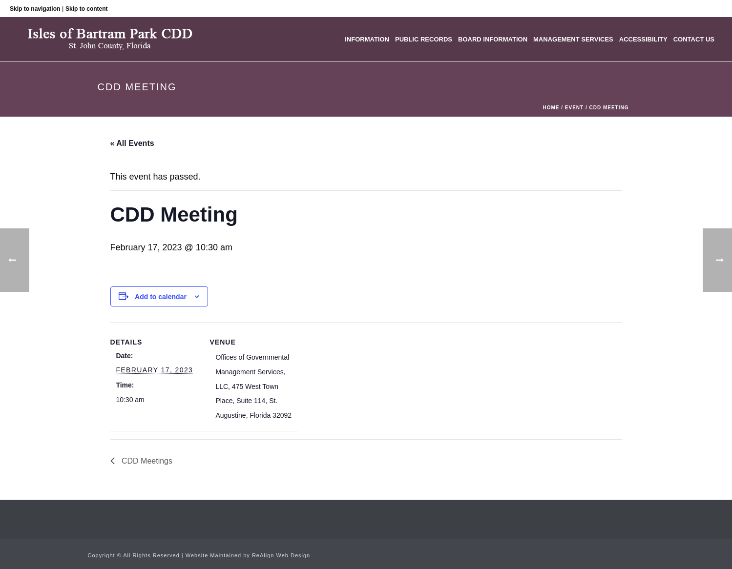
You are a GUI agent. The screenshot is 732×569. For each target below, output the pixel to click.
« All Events (132, 143)
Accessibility (643, 39)
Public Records (423, 39)
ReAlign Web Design (281, 555)
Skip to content (86, 8)
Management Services (573, 39)
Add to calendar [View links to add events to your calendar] (161, 297)
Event (574, 107)
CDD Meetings (146, 461)
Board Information (492, 39)
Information (367, 39)
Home (551, 107)
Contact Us (693, 39)
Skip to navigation (35, 8)
